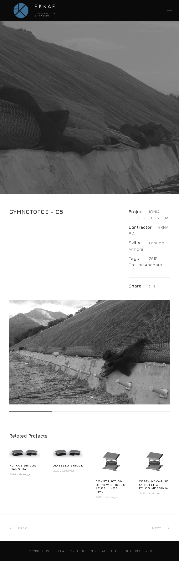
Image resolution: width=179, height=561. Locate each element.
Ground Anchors (145, 264)
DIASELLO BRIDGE (68, 465)
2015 (153, 258)
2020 (12, 474)
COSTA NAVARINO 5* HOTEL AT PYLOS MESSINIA (154, 484)
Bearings (24, 474)
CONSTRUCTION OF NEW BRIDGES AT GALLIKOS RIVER (110, 486)
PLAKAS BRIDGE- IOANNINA (23, 467)
